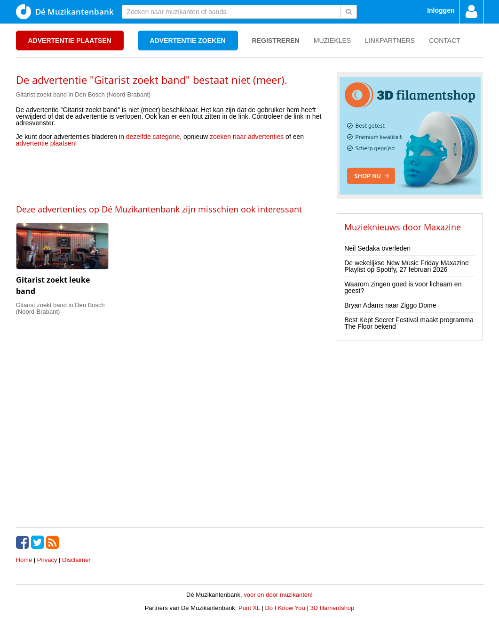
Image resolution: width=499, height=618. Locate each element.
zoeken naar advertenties (247, 136)
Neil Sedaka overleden (377, 248)
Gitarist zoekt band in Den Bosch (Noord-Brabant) (83, 94)
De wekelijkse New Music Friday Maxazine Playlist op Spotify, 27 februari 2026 (406, 266)
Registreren (276, 40)
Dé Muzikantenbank (65, 11)
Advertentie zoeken (188, 40)
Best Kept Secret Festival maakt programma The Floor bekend (409, 323)
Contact (444, 40)
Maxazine (442, 227)
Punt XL (249, 607)
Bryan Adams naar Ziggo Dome (390, 305)
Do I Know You (285, 607)
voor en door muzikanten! (278, 594)
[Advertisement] (169, 175)
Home (24, 559)
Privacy (47, 559)
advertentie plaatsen (45, 143)
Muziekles (332, 40)
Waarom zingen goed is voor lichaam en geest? (402, 287)
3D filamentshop (332, 607)
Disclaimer (76, 559)
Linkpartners (390, 40)
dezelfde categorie (153, 136)
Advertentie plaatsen (69, 40)
